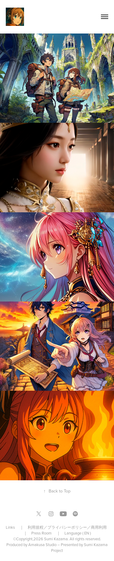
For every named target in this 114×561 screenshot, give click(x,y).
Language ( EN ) (77, 533)
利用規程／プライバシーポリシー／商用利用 (68, 527)
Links (11, 527)
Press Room (41, 533)
